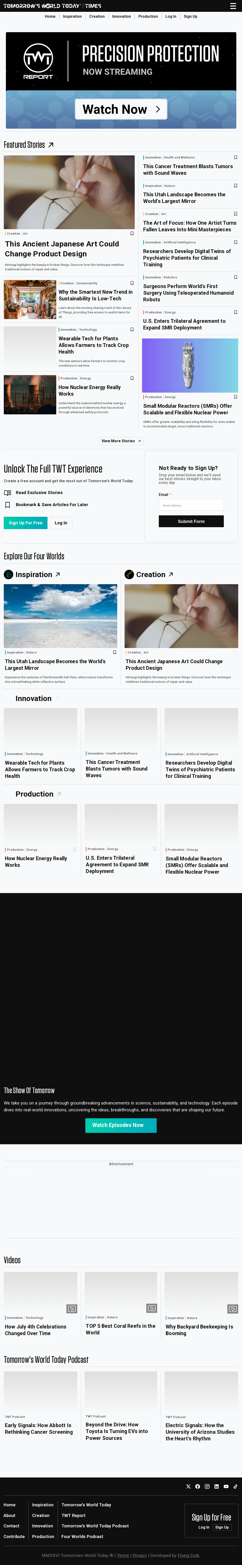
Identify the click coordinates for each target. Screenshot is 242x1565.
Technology (88, 329)
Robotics (170, 277)
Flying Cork (188, 1555)
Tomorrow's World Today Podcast (95, 1525)
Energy (85, 378)
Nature (169, 186)
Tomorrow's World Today (86, 1504)
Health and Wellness (179, 157)
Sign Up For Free (26, 522)
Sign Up (190, 16)
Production (148, 16)
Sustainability (87, 283)
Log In (170, 16)
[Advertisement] (121, 1203)
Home (50, 16)
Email (163, 494)
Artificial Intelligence (180, 242)
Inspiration (72, 16)
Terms (123, 1555)
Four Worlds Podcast (82, 1536)
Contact (11, 1525)
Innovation (121, 16)
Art (25, 233)
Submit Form (191, 521)
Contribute (14, 1536)
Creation (97, 16)
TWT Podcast (15, 1417)
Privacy (140, 1555)
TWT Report (73, 1515)
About (9, 1515)
